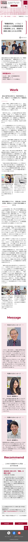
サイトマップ (8, 537)
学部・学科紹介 (7, 16)
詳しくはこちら (14, 5)
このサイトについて (18, 537)
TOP (2, 16)
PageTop (26, 528)
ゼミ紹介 (14, 16)
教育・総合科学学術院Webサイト (12, 511)
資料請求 (6, 524)
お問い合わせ (20, 524)
